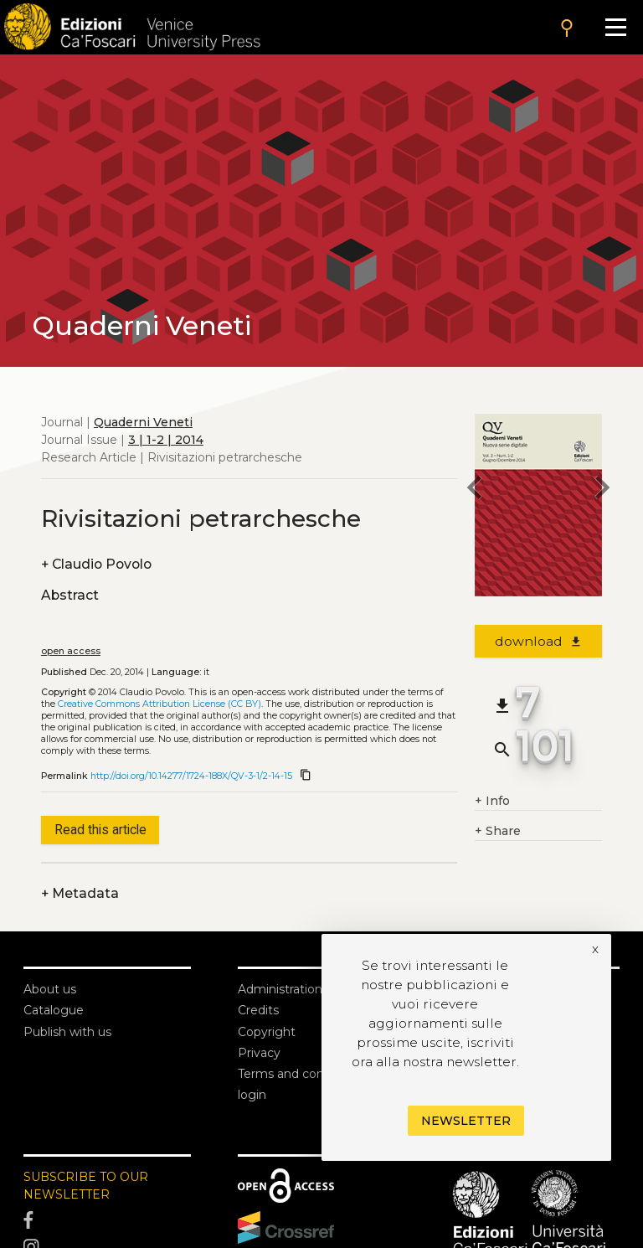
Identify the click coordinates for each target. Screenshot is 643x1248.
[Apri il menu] (616, 27)
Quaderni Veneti (143, 422)
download (539, 641)
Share (498, 831)
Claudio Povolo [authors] (96, 564)
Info (492, 801)
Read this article (100, 830)
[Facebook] (107, 1220)
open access (70, 651)
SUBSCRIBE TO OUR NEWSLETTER (85, 1185)
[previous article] (474, 490)
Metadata (80, 893)
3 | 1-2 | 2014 (165, 439)
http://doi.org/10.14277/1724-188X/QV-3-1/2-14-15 (191, 776)
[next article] (602, 490)
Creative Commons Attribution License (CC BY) (159, 704)
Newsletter (466, 1120)
